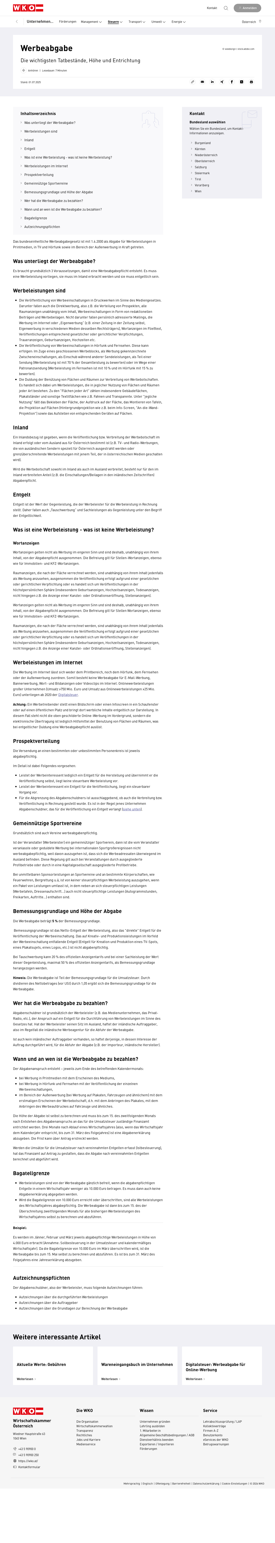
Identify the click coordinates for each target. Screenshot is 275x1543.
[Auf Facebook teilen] (232, 104)
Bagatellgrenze (35, 240)
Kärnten (197, 171)
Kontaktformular (26, 1521)
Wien (195, 214)
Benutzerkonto (212, 1489)
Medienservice (85, 1498)
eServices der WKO (215, 1494)
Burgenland (200, 165)
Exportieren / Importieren (157, 1498)
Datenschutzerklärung (206, 1538)
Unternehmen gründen (155, 1476)
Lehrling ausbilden (152, 1480)
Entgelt (29, 171)
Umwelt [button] (159, 22)
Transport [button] (138, 22)
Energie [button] (179, 22)
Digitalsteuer (68, 717)
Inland (29, 162)
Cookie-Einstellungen (234, 1538)
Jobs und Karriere (88, 1494)
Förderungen (67, 21)
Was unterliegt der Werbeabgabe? (49, 145)
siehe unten (132, 831)
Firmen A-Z (210, 1485)
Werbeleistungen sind (40, 153)
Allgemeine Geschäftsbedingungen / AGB (167, 1489)
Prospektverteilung (39, 197)
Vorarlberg (199, 208)
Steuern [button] (116, 22)
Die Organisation (87, 1476)
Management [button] (92, 22)
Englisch (148, 1538)
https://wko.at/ (25, 1515)
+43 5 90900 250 (26, 1509)
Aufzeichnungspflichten (42, 249)
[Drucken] (251, 104)
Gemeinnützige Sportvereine (46, 205)
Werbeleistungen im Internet (46, 188)
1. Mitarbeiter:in (150, 1485)
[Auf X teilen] (242, 104)
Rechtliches (84, 1489)
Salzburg (198, 189)
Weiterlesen (27, 1433)
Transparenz (84, 1485)
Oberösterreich (202, 183)
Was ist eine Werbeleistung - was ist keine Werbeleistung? (68, 179)
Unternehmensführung (40, 21)
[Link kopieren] (193, 104)
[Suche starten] (225, 8)
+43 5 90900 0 (24, 1503)
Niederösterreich (203, 177)
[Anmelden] (247, 8)
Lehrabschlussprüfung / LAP (222, 1476)
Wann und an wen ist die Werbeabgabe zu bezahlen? (63, 231)
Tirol (195, 201)
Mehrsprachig (132, 1538)
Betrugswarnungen (216, 1498)
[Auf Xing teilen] (222, 104)
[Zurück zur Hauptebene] (17, 21)
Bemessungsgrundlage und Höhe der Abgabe (58, 214)
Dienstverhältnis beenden (157, 1494)
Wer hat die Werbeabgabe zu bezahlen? (53, 223)
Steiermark (200, 195)
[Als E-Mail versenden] (202, 104)
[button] (252, 21)
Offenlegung (162, 1538)
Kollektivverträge (214, 1480)
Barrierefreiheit (181, 1538)
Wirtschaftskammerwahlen (94, 1480)
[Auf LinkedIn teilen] (212, 104)
